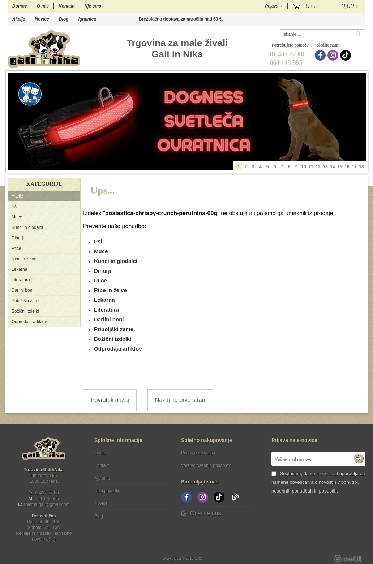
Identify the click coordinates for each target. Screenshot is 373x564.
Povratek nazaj (110, 400)
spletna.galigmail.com (46, 504)
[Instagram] (333, 55)
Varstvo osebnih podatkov (206, 465)
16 (346, 166)
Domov (19, 6)
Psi (15, 206)
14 (332, 166)
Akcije (18, 19)
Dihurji (18, 237)
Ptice (16, 248)
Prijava (273, 6)
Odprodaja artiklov (29, 321)
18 (361, 166)
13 (325, 166)
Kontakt (67, 6)
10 (303, 166)
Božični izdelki (25, 311)
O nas (43, 6)
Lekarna (19, 269)
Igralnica (87, 19)
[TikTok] (346, 55)
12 (318, 166)
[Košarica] (326, 6)
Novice (42, 19)
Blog (64, 19)
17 (354, 166)
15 (339, 166)
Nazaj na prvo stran (180, 400)
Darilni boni (22, 290)
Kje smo (93, 6)
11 (310, 166)
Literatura (21, 279)
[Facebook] (321, 55)
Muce (17, 217)
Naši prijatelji (106, 490)
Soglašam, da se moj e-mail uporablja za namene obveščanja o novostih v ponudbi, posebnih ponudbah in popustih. (318, 482)
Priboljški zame (26, 300)
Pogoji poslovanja (198, 452)
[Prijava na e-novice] (358, 459)
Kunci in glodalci (27, 227)
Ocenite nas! (202, 513)
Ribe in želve (24, 258)
